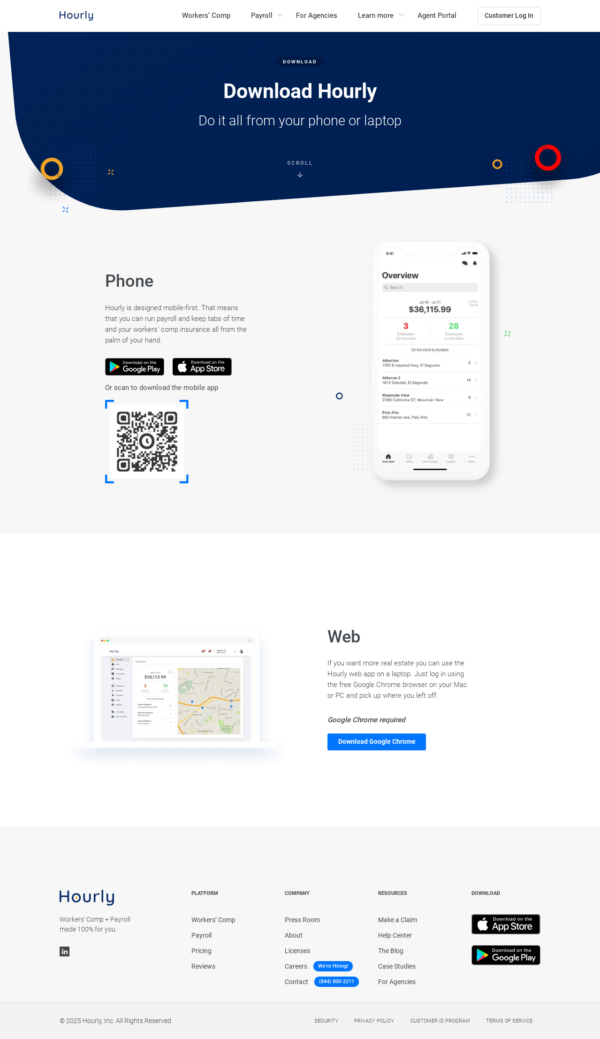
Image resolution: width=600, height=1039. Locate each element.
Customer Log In (509, 16)
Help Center (395, 935)
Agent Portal (437, 15)
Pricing (201, 951)
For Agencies (316, 15)
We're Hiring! (333, 966)
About (294, 935)
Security (326, 1021)
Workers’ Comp (206, 15)
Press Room (302, 920)
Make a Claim (397, 920)
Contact (296, 982)
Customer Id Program (440, 1021)
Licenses (297, 951)
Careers (296, 966)
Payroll (201, 935)
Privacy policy (374, 1021)
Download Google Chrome (377, 742)
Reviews (203, 966)
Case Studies (397, 966)
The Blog (390, 951)
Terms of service (509, 1021)
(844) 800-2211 (336, 982)
